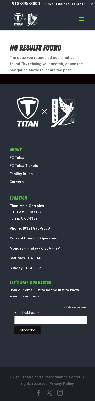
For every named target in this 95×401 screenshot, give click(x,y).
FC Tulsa (17, 157)
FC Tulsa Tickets (24, 165)
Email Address (26, 313)
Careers (17, 182)
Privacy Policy (61, 383)
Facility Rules (21, 174)
